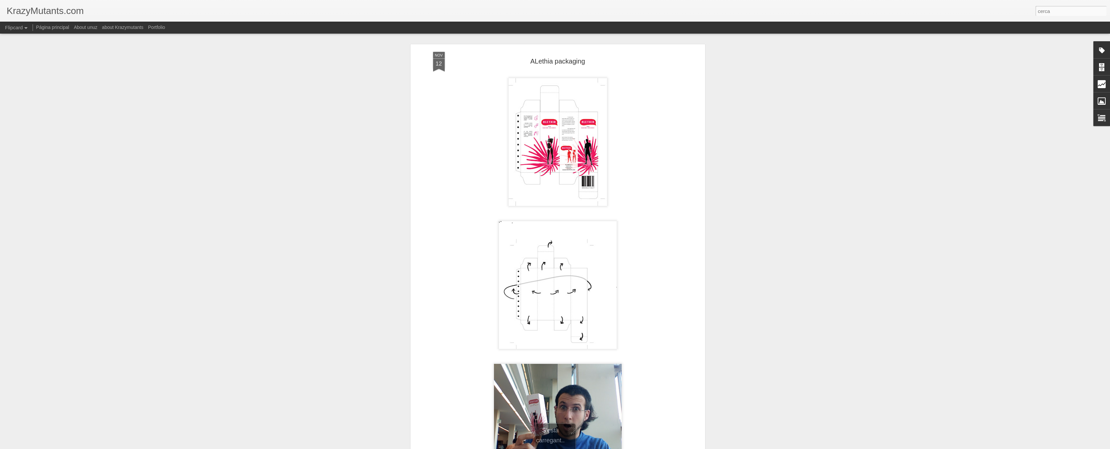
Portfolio (156, 27)
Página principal (52, 27)
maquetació (606, 401)
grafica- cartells (535, 401)
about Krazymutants (123, 27)
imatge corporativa (572, 401)
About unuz (85, 27)
